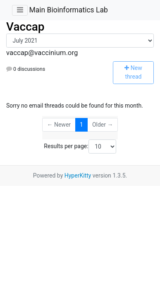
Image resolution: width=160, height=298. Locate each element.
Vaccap (25, 27)
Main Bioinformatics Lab (68, 10)
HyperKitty (77, 175)
